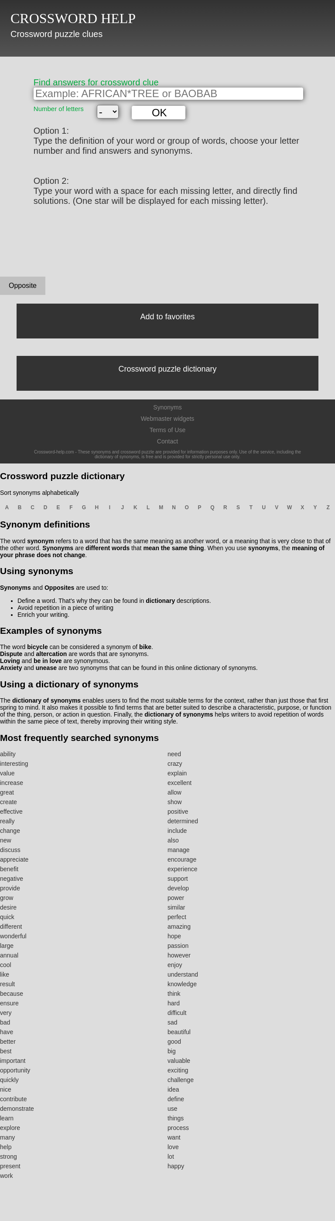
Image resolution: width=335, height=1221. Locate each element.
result (7, 984)
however (179, 955)
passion (178, 945)
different (11, 926)
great (7, 792)
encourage (182, 859)
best (5, 1051)
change (10, 830)
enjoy (175, 964)
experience (183, 869)
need (174, 754)
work (6, 1175)
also (173, 840)
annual (9, 955)
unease (46, 667)
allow (174, 792)
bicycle (37, 646)
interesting (14, 763)
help (5, 1146)
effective (11, 811)
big (172, 1051)
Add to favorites (167, 316)
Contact (167, 441)
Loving (10, 660)
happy (176, 1166)
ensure (9, 1003)
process (178, 1127)
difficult (177, 1012)
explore (10, 1127)
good (174, 1041)
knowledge (182, 984)
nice (5, 1089)
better (8, 1041)
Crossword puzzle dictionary (167, 369)
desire (8, 907)
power (176, 897)
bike (145, 646)
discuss (10, 849)
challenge (181, 1079)
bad (5, 1022)
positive (178, 811)
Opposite (23, 285)
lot (171, 1156)
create (8, 801)
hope (174, 936)
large (7, 945)
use (173, 1108)
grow (6, 897)
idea (173, 1089)
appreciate (14, 859)
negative (11, 878)
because (11, 993)
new (5, 840)
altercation (51, 653)
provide (10, 888)
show (175, 801)
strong (8, 1156)
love (173, 1146)
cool (5, 964)
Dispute (11, 653)
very (5, 1012)
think (174, 993)
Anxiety (11, 667)
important (12, 1060)
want (174, 1137)
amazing (179, 926)
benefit (9, 869)
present (10, 1166)
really (7, 821)
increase (11, 782)
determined (183, 821)
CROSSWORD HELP (73, 18)
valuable (179, 1060)
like (4, 974)
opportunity (15, 1070)
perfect (177, 916)
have (6, 1031)
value (7, 773)
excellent (179, 782)
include (177, 830)
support (178, 878)
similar (176, 907)
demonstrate (17, 1108)
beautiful (179, 1031)
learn (7, 1118)
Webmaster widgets (168, 418)
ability (8, 754)
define (176, 1099)
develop (178, 888)
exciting (178, 1070)
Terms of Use (167, 429)
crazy (175, 763)
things (176, 1118)
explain (177, 773)
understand (183, 974)
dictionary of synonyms (46, 700)
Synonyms (167, 407)
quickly (9, 1079)
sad (173, 1022)
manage (179, 849)
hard (174, 1003)
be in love (48, 660)
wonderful (13, 936)
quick (7, 916)
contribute (13, 1099)
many (7, 1137)
